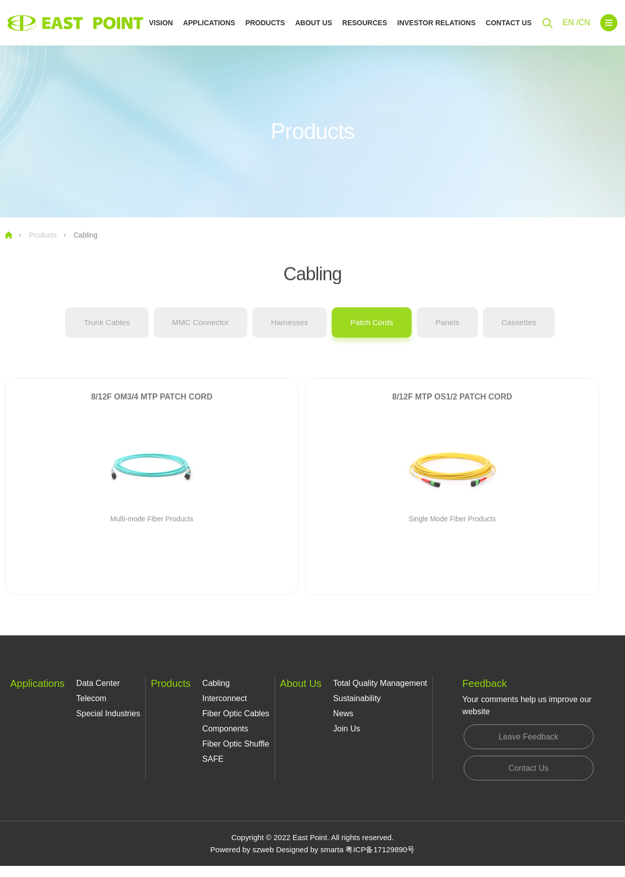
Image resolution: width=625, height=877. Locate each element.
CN (584, 22)
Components (225, 730)
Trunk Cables (95, 331)
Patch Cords (375, 331)
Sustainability (357, 700)
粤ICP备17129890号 (380, 860)
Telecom (91, 700)
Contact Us (509, 23)
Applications (209, 23)
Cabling (85, 235)
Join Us (346, 730)
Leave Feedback (527, 741)
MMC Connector (193, 331)
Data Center (98, 685)
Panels (455, 331)
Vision (160, 23)
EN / (570, 22)
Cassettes (531, 331)
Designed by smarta (309, 860)
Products (265, 23)
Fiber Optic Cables (236, 715)
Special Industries (108, 715)
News (343, 715)
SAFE (213, 761)
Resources (364, 23)
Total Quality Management (380, 685)
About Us (313, 23)
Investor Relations (436, 23)
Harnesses (288, 331)
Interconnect (224, 700)
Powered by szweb (242, 860)
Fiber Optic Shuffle (235, 746)
